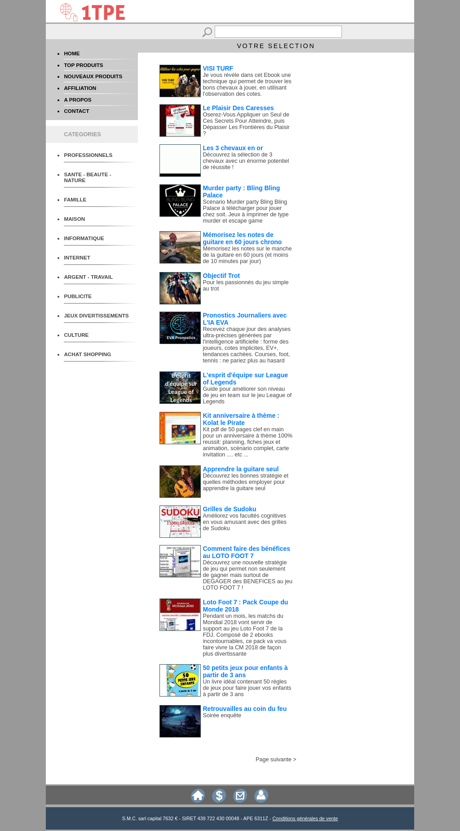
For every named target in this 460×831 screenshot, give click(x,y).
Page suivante (274, 759)
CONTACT (76, 111)
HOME (72, 53)
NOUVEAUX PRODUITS (93, 76)
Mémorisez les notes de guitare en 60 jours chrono (242, 238)
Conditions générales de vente (305, 818)
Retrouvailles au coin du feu (245, 708)
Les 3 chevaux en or (233, 148)
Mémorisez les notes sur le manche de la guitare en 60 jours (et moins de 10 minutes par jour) (247, 255)
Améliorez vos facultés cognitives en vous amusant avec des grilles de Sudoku (245, 522)
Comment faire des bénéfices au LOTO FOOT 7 (247, 552)
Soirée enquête (222, 715)
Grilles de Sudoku (230, 509)
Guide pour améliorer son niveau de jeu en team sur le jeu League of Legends (247, 395)
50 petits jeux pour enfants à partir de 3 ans (245, 671)
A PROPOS (77, 100)
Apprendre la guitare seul (241, 469)
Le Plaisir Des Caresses (238, 108)
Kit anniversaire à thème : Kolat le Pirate (241, 419)
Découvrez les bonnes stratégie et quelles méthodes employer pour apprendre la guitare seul (245, 482)
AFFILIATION (80, 88)
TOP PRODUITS (83, 65)
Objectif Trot (221, 275)
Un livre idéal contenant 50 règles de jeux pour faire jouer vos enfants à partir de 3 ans (247, 688)
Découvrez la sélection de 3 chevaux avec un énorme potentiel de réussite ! (246, 161)
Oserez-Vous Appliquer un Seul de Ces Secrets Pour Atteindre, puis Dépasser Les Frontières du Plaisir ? (246, 124)
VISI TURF (218, 68)
